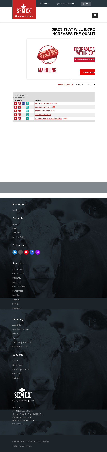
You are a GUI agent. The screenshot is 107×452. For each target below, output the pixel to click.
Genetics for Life (19, 346)
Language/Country (65, 4)
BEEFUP (15, 299)
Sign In (15, 360)
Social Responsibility (21, 342)
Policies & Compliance (22, 446)
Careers (15, 338)
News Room (17, 365)
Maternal (16, 282)
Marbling (16, 295)
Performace (17, 291)
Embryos (16, 232)
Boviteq (15, 210)
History (15, 333)
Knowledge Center (20, 369)
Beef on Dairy (18, 237)
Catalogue (16, 373)
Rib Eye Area (18, 269)
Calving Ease (18, 273)
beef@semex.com (26, 420)
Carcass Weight (19, 286)
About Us (16, 325)
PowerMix (16, 308)
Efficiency (16, 278)
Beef (14, 228)
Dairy (14, 224)
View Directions (18, 424)
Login (86, 4)
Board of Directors (20, 329)
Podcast (16, 378)
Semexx (16, 303)
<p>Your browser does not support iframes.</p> (53, 95)
